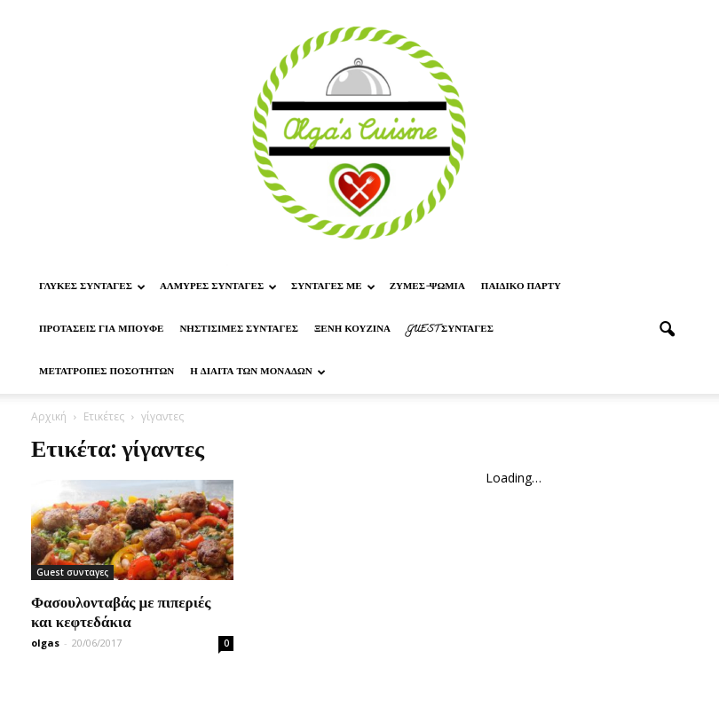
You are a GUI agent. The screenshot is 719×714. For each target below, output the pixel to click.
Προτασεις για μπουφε (101, 330)
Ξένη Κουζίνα (352, 330)
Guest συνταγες (450, 330)
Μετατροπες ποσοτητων (106, 373)
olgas (45, 642)
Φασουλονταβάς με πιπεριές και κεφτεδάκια (120, 611)
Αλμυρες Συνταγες (218, 287)
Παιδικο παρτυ (521, 287)
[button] (666, 330)
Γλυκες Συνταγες (92, 287)
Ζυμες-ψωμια (427, 287)
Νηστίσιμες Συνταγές (238, 330)
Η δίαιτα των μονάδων (258, 373)
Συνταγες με (333, 287)
